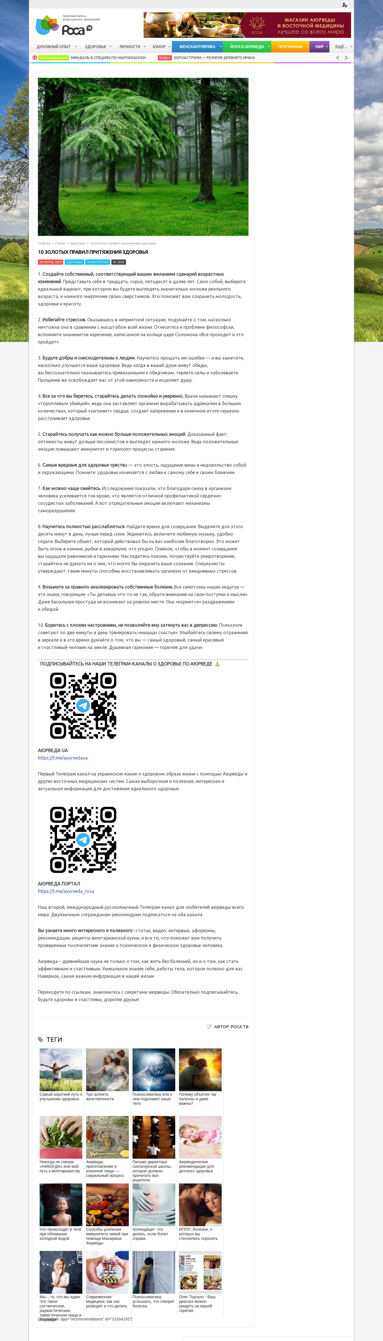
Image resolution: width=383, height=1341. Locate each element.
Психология (98, 262)
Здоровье (77, 243)
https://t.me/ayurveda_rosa (66, 891)
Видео (164, 58)
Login (344, 5)
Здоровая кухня (54, 58)
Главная (44, 243)
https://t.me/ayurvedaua (63, 757)
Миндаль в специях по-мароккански (108, 58)
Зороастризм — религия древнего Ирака (214, 58)
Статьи (60, 243)
